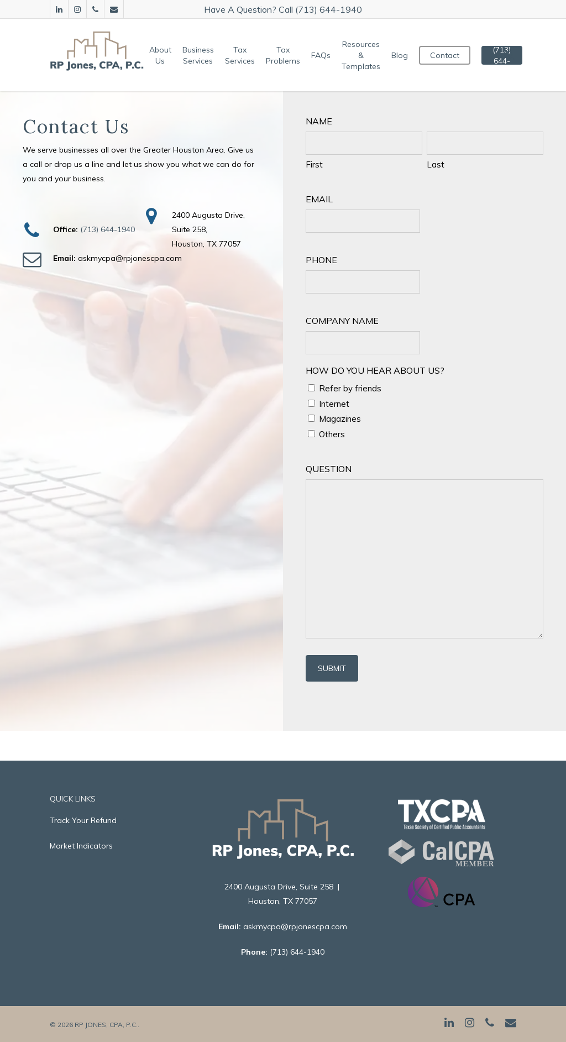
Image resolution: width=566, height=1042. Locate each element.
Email (319, 199)
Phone (321, 259)
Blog (403, 55)
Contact (448, 55)
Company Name (342, 320)
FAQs (324, 55)
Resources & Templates (364, 55)
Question (329, 468)
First (314, 164)
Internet (334, 404)
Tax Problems (286, 55)
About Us (164, 55)
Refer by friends (350, 388)
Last (435, 164)
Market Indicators (81, 846)
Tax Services (243, 55)
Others (332, 434)
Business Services (201, 55)
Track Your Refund (83, 820)
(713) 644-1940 (107, 229)
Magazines (340, 418)
